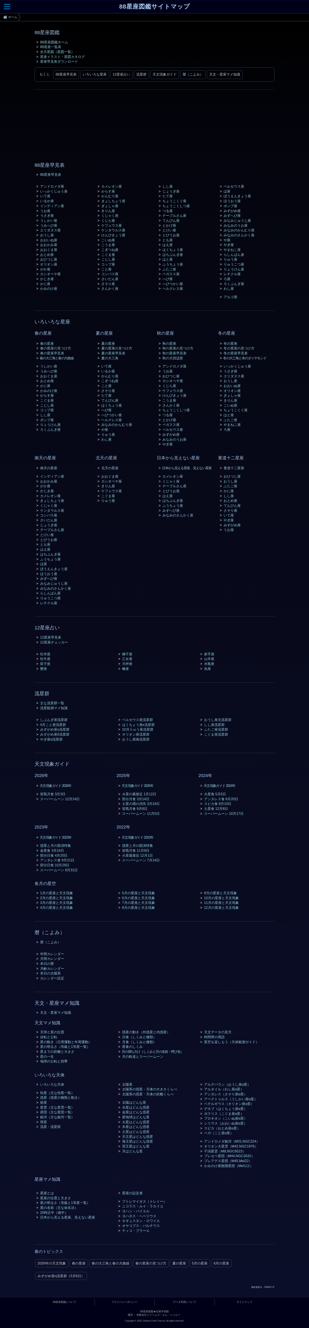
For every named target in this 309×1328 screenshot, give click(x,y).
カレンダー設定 (52, 978)
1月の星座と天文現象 (56, 893)
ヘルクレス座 (172, 288)
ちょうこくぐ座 (174, 201)
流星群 (141, 74)
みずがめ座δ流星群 (55, 734)
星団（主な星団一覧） (57, 1112)
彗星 (43, 1122)
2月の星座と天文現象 (56, 898)
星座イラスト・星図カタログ (62, 57)
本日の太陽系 (50, 973)
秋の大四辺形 (172, 358)
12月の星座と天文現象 (221, 907)
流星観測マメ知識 (54, 708)
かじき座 (47, 279)
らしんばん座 (234, 254)
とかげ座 (169, 225)
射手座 (209, 654)
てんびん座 (171, 220)
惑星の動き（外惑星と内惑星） (146, 1032)
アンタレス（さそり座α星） (225, 1094)
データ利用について (184, 1302)
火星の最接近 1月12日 (139, 794)
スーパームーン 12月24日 (60, 799)
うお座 (45, 211)
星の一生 (47, 1056)
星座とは (47, 1193)
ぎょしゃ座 (109, 206)
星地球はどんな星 (136, 1117)
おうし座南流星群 (136, 739)
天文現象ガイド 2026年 (55, 786)
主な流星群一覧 (52, 703)
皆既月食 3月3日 (53, 794)
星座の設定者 (132, 1193)
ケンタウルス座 (113, 230)
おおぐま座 (48, 250)
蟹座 (43, 669)
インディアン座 (52, 206)
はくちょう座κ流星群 (138, 725)
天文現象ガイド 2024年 (219, 786)
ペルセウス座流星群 (137, 720)
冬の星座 (230, 343)
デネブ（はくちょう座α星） (225, 1109)
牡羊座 (45, 654)
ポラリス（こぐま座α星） (224, 1114)
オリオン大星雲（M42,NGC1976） (231, 1146)
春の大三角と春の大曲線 (57, 358)
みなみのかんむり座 (239, 230)
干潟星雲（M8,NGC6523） (225, 1151)
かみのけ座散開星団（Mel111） (228, 1166)
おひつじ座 (48, 259)
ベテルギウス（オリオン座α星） (229, 1104)
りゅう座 (230, 259)
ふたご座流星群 (216, 729)
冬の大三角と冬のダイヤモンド (244, 358)
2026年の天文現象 (52, 1263)
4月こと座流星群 (53, 725)
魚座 (207, 669)
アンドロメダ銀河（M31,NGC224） (232, 1141)
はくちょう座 (172, 250)
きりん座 (108, 211)
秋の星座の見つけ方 (177, 348)
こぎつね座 (109, 250)
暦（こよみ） (193, 74)
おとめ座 (47, 254)
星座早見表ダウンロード (59, 61)
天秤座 (127, 664)
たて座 (167, 196)
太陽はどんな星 (134, 1102)
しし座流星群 (214, 725)
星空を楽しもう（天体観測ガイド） (231, 1042)
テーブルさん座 (174, 215)
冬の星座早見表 (236, 353)
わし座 (229, 288)
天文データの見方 (218, 1032)
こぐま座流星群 (216, 734)
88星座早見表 (66, 74)
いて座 (45, 196)
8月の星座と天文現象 (138, 907)
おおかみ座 (48, 245)
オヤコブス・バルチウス (141, 1226)
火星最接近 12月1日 (137, 855)
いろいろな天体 (52, 1084)
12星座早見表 (50, 637)
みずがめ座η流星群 (55, 729)
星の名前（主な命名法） (59, 1208)
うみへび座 (48, 225)
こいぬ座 (108, 240)
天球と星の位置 (52, 1032)
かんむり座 (109, 196)
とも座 (167, 240)
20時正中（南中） (54, 1212)
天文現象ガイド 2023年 (55, 837)
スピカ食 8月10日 (218, 804)
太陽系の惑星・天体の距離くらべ (148, 1094)
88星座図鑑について (64, 1302)
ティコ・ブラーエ (136, 1230)
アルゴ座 (230, 297)
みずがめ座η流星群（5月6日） (61, 1276)
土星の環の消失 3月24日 (141, 804)
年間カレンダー (52, 954)
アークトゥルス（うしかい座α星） (231, 1099)
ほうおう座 (232, 201)
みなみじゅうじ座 (237, 220)
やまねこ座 (232, 250)
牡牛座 (45, 659)
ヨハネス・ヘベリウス (139, 1216)
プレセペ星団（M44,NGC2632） (229, 1156)
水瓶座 (209, 664)
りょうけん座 (234, 269)
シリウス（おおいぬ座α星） (225, 1123)
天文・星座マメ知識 (224, 74)
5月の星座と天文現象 (138, 893)
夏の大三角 (109, 358)
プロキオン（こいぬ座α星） (225, 1118)
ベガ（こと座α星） (218, 1133)
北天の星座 (109, 468)
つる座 (167, 211)
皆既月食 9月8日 (135, 808)
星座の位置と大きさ (55, 1198)
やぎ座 (229, 245)
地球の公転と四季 (54, 1061)
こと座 (106, 269)
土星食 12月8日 (216, 808)
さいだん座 (109, 279)
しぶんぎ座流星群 (54, 720)
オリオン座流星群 (136, 734)
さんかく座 (109, 288)
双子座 (45, 664)
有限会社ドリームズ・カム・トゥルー (158, 1314)
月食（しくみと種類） (139, 1042)
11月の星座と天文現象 (221, 903)
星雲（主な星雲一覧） (57, 1107)
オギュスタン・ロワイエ (141, 1221)
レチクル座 (232, 274)
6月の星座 (221, 1263)
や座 (227, 240)
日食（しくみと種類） (139, 1037)
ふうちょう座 (172, 264)
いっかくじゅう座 (54, 191)
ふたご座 (169, 269)
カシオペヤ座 (50, 274)
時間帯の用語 (214, 1037)
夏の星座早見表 (113, 353)
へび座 (167, 279)
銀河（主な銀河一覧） (57, 1117)
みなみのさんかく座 (239, 235)
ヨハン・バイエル (136, 1211)
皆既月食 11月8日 (136, 850)
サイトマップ (244, 1302)
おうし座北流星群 (218, 720)
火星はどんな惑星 (136, 1122)
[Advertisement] (154, 122)
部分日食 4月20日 (54, 855)
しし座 (167, 186)
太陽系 (127, 1084)
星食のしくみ (132, 1047)
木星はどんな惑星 (136, 1127)
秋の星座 (169, 343)
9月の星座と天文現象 (220, 893)
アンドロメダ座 (52, 186)
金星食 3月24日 (52, 850)
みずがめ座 (232, 211)
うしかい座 (48, 220)
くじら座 (108, 220)
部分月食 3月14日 (136, 799)
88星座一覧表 (50, 47)
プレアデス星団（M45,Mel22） (228, 1161)
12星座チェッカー (54, 642)
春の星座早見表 (52, 353)
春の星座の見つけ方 (55, 348)
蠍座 (125, 669)
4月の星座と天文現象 (56, 907)
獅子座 (127, 654)
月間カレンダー (52, 959)
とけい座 (169, 230)
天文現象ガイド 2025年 (137, 786)
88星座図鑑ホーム (54, 42)
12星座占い (121, 74)
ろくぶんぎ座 (234, 284)
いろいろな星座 (95, 74)
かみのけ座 (48, 288)
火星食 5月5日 (215, 794)
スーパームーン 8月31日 (59, 870)
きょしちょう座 (113, 201)
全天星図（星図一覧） (57, 52)
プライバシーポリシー (124, 1302)
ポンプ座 (230, 206)
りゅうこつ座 (234, 264)
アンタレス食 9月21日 (57, 860)
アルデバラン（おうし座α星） (227, 1084)
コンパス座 (109, 274)
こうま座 (108, 245)
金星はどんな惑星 (136, 1112)
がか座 (45, 269)
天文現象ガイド (165, 74)
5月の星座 (200, 1263)
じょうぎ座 (171, 191)
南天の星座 (48, 468)
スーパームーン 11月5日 (141, 813)
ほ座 (227, 191)
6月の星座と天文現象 (138, 898)
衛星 (43, 1102)
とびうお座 (171, 235)
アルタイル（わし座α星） (224, 1089)
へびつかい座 (172, 284)
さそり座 (108, 284)
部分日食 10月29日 (55, 865)
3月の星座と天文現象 (56, 903)
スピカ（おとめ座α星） (222, 1128)
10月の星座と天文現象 (221, 898)
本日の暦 (47, 963)
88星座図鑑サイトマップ (154, 6)
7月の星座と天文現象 (138, 903)
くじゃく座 (109, 215)
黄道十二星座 (234, 468)
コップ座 (108, 264)
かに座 (45, 284)
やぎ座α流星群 (51, 739)
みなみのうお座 (236, 225)
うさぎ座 (47, 215)
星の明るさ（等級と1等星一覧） (65, 1047)
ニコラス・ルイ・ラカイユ (142, 1206)
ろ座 (227, 279)
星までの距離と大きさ (57, 1051)
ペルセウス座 (234, 186)
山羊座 (209, 659)
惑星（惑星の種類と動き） (60, 1097)
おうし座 (47, 235)
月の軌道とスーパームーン (142, 1056)
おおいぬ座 (48, 240)
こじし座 (108, 259)
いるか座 (47, 201)
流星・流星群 (50, 1127)
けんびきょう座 (113, 235)
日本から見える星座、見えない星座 (186, 468)
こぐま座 (108, 254)
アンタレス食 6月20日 (221, 799)
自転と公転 (48, 1037)
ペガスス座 (171, 274)
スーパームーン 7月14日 (141, 860)
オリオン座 (48, 264)
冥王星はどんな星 (136, 1146)
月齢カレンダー (52, 968)
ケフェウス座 (111, 225)
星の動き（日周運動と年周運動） (66, 1042)
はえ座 (167, 245)
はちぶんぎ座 (172, 254)
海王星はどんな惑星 (137, 1141)
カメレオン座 (111, 186)
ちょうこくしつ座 (176, 206)
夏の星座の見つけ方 (116, 348)
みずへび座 (232, 215)
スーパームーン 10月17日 (224, 813)
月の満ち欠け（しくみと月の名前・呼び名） (152, 1051)
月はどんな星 (132, 1151)
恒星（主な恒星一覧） (57, 1093)
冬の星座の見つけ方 (239, 348)
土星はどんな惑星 (136, 1132)
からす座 (108, 191)
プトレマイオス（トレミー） (144, 1201)
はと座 (167, 259)
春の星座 (47, 343)
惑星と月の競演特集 (55, 845)
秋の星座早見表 (174, 353)
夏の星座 (108, 343)
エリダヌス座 (50, 230)
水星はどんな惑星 (136, 1107)
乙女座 (127, 659)
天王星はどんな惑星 (137, 1136)
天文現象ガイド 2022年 (137, 837)
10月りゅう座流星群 (137, 729)
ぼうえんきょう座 (237, 196)
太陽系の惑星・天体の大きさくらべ (149, 1089)
